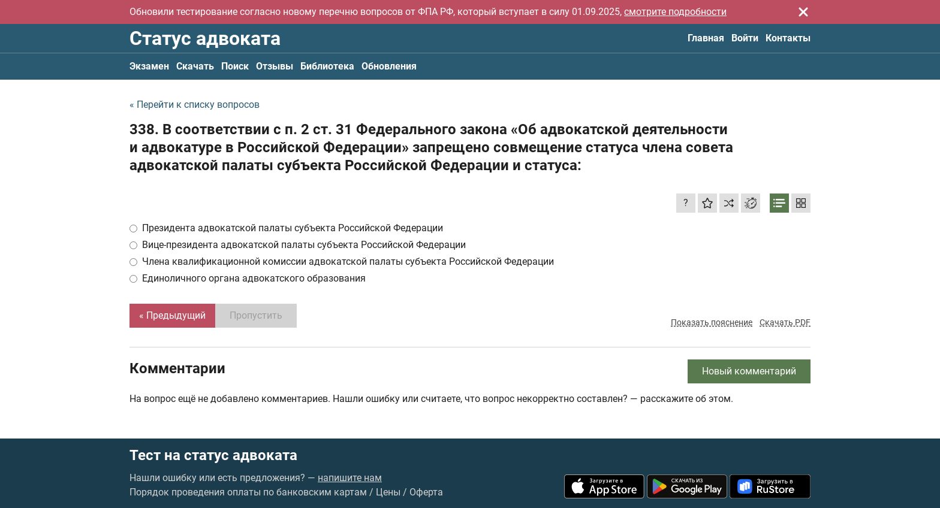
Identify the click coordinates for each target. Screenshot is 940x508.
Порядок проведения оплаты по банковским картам (248, 492)
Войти (744, 38)
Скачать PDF (785, 322)
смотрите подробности (675, 11)
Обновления (389, 66)
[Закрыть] (803, 12)
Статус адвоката (205, 38)
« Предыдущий (172, 315)
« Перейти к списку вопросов (194, 104)
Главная (706, 38)
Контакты (788, 38)
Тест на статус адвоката (213, 455)
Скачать (195, 66)
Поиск (235, 66)
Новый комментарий (749, 371)
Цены (388, 492)
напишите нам (350, 477)
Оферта (426, 492)
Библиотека (327, 66)
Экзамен (149, 66)
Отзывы (274, 66)
